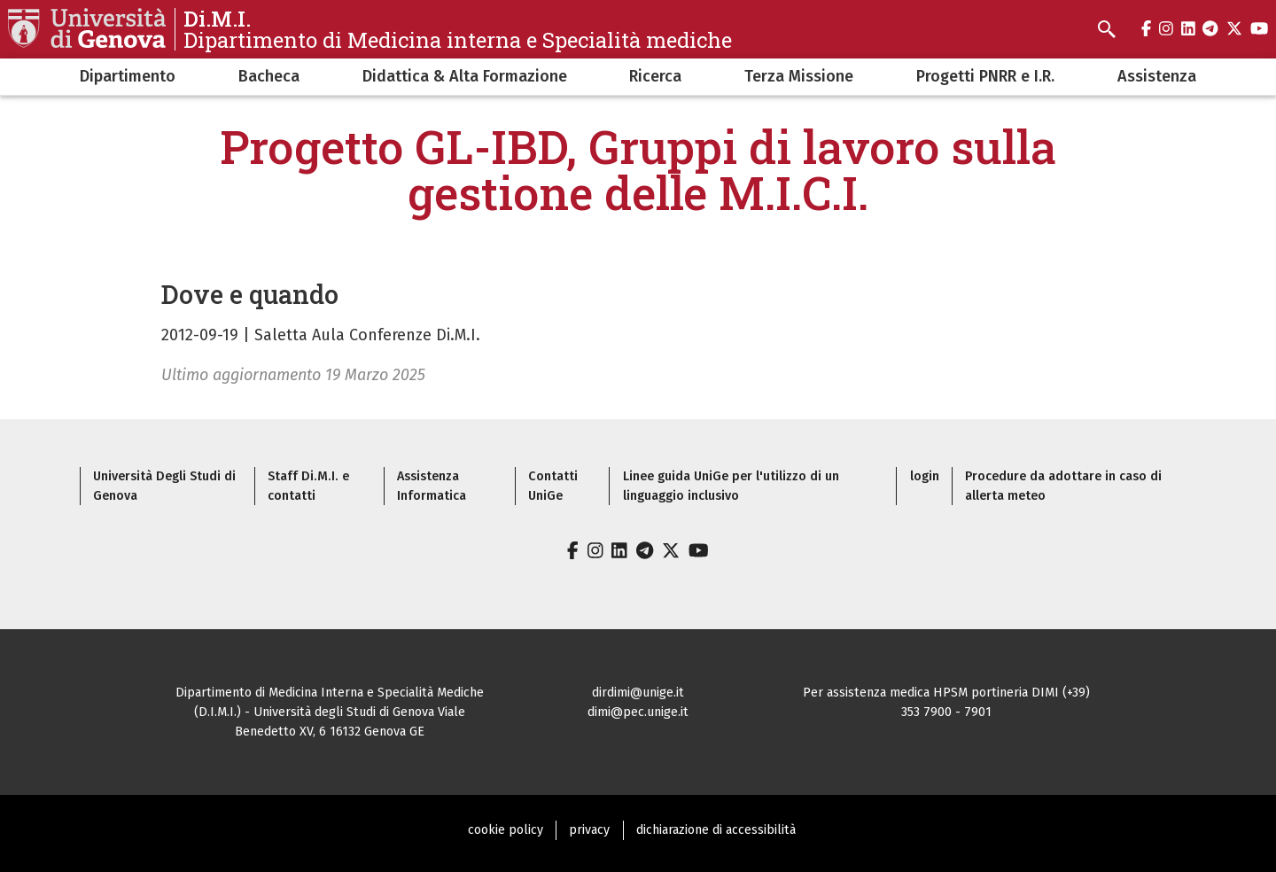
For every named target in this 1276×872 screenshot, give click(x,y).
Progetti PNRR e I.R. (985, 76)
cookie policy (505, 829)
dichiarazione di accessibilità (716, 829)
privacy (589, 829)
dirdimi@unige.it (638, 692)
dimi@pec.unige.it (638, 712)
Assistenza (1156, 76)
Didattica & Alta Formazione (464, 76)
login (924, 476)
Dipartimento (127, 76)
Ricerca (655, 76)
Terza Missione (798, 76)
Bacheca (269, 76)
